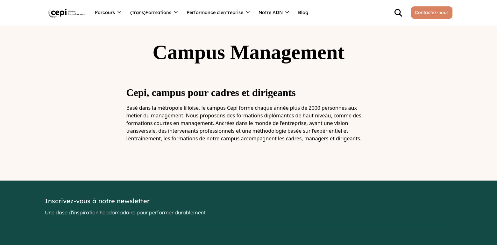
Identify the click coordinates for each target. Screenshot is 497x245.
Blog (303, 12)
